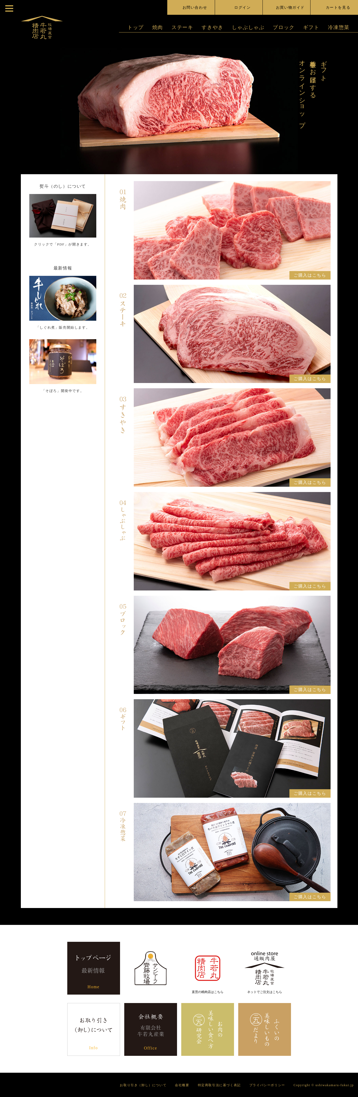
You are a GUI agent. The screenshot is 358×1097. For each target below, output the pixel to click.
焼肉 (157, 27)
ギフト (311, 27)
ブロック (283, 27)
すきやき (212, 27)
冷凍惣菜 (339, 27)
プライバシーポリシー (267, 1085)
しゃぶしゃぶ (248, 27)
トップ (135, 27)
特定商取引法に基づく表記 (219, 1085)
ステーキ (182, 27)
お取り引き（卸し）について (143, 1085)
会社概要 (182, 1085)
